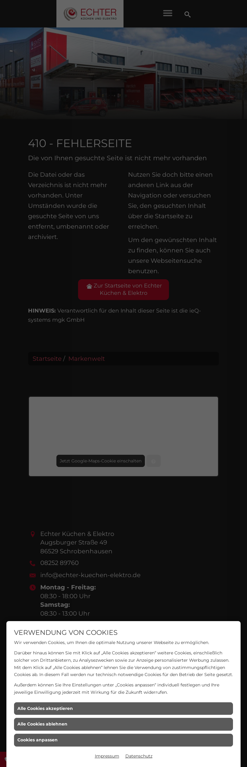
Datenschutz (138, 756)
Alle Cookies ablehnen (42, 724)
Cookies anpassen (37, 740)
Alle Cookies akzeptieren (45, 708)
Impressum (107, 756)
